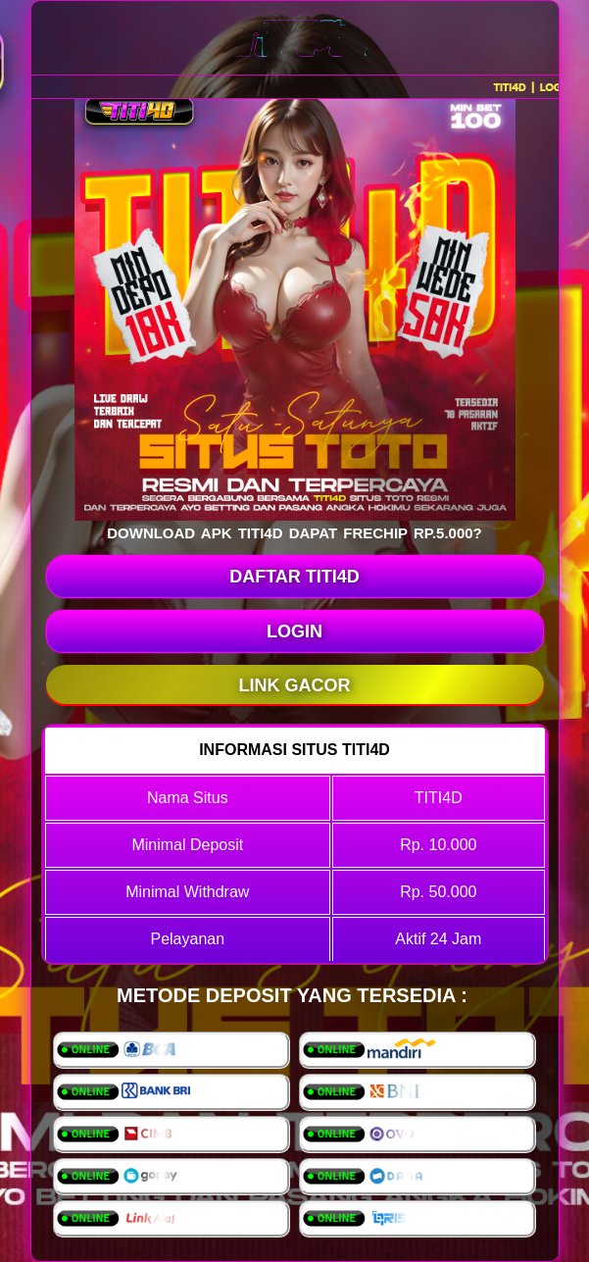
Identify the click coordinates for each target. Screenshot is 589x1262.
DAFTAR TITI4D (294, 576)
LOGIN (294, 631)
